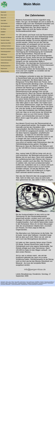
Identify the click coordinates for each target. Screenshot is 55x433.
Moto (13, 281)
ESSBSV (3, 31)
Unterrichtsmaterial (6, 60)
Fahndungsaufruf (5, 51)
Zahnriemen (4, 23)
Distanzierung (5, 71)
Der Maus (3, 29)
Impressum (4, 68)
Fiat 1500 (3, 20)
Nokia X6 (3, 17)
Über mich (4, 15)
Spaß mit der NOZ (6, 43)
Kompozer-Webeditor (7, 57)
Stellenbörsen (5, 62)
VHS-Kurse (4, 54)
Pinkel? (3, 34)
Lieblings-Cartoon (6, 46)
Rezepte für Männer (6, 37)
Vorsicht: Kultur (5, 40)
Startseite (3, 12)
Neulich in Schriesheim (7, 48)
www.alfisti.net (21, 142)
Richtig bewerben (6, 65)
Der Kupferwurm (5, 26)
